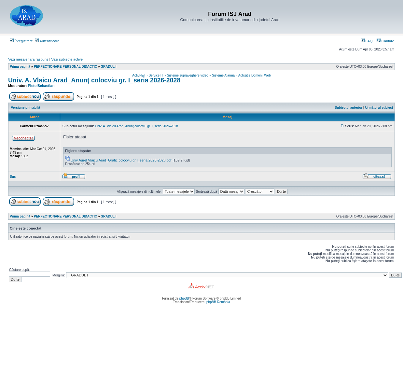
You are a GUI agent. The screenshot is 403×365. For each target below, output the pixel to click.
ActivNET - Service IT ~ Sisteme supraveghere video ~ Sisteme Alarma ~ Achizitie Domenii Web (201, 75)
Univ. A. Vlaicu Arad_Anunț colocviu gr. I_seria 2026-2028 (94, 80)
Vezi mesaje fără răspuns (28, 59)
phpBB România (218, 302)
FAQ (367, 41)
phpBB (184, 298)
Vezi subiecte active (67, 59)
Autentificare (47, 41)
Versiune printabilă (25, 107)
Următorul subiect (379, 107)
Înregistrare (21, 41)
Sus (13, 176)
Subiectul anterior (348, 107)
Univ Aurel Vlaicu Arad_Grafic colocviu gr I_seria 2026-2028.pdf (121, 160)
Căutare (385, 41)
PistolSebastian (41, 86)
